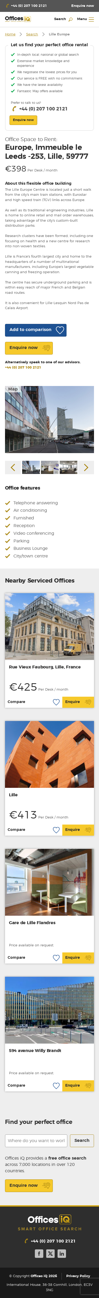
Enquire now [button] (23, 120)
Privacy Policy (78, 1276)
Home (10, 34)
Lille (13, 795)
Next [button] (86, 467)
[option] (49, 419)
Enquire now (30, 1185)
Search (32, 34)
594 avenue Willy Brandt (35, 1051)
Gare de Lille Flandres (32, 923)
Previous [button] (13, 467)
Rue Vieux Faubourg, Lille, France (45, 667)
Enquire (78, 702)
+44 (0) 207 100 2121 (23, 367)
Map (13, 389)
